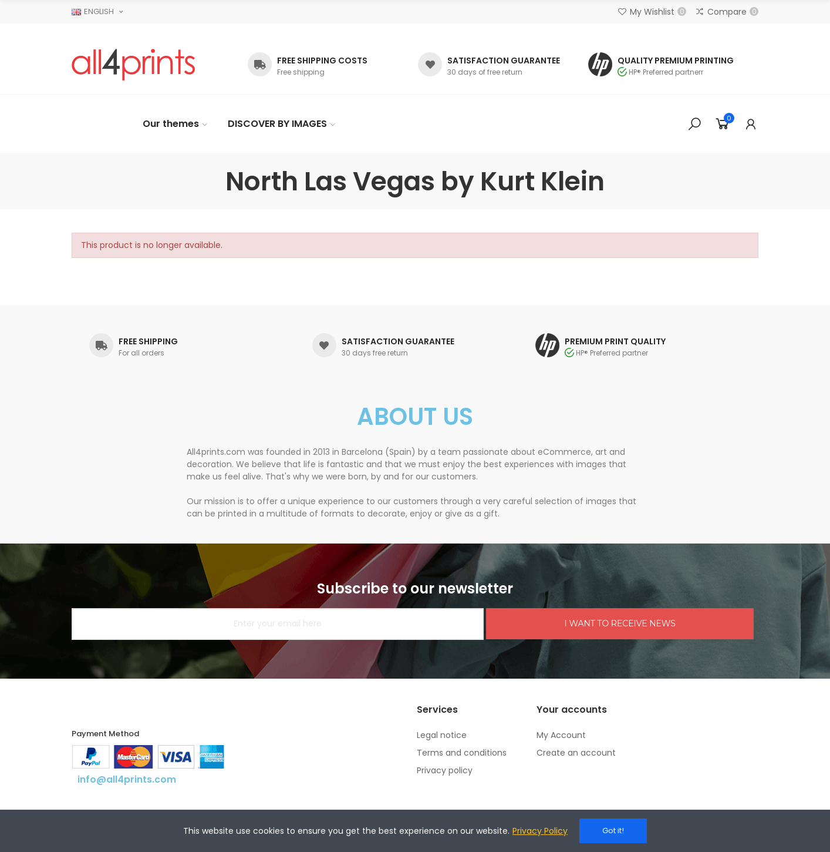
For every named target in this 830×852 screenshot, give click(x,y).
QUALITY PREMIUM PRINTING (676, 60)
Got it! (613, 830)
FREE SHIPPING (148, 341)
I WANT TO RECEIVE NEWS (619, 623)
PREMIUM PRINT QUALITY (615, 341)
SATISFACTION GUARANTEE (503, 60)
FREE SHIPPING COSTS (322, 60)
